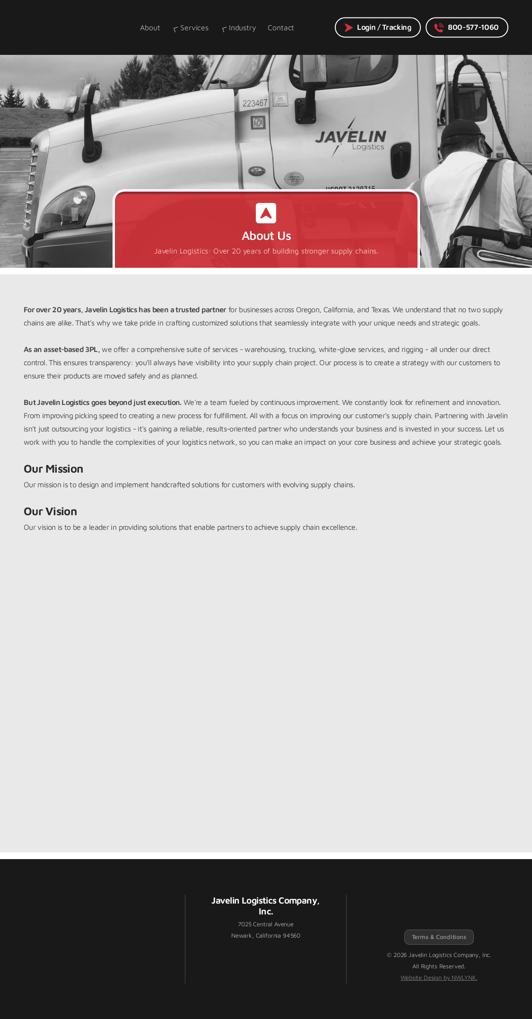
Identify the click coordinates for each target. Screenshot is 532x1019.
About (150, 27)
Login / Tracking (377, 27)
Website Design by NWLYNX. (439, 977)
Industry (238, 27)
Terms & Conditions (439, 936)
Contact (281, 27)
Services (190, 27)
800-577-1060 (466, 27)
